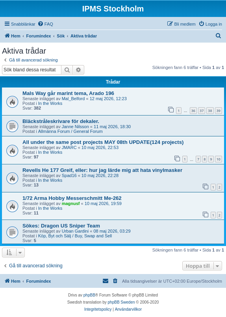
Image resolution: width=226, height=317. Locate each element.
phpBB (89, 295)
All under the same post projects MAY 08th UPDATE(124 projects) (102, 142)
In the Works (50, 103)
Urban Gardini (75, 231)
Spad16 (69, 175)
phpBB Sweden (121, 302)
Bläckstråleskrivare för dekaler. (60, 121)
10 (218, 159)
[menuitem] (45, 24)
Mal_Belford (73, 98)
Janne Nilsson (75, 126)
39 (218, 110)
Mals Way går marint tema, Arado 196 (68, 93)
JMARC (69, 147)
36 (193, 110)
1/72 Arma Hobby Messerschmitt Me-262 (72, 198)
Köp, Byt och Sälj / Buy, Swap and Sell (75, 235)
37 (202, 110)
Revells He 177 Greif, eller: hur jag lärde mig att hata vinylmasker (102, 170)
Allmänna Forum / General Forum (70, 131)
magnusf (71, 203)
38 (210, 110)
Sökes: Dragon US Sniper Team (61, 226)
